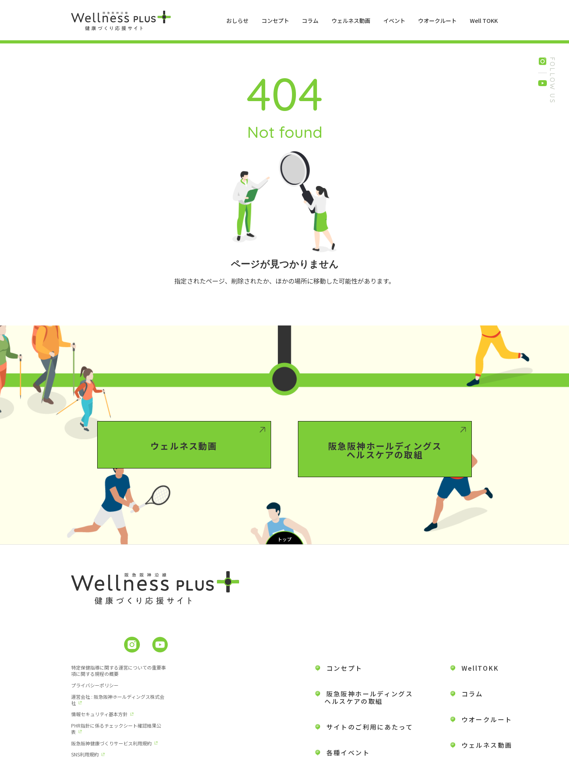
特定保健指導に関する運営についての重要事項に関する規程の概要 (116, 670)
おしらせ (237, 20)
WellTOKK (480, 633)
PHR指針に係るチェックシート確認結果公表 (116, 705)
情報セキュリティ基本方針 (198, 684)
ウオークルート (437, 20)
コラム (310, 20)
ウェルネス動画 (351, 20)
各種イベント (348, 717)
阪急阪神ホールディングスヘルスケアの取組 (385, 480)
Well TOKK (484, 20)
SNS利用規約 (85, 719)
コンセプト (275, 20)
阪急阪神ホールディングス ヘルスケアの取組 (364, 662)
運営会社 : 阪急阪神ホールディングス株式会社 (115, 687)
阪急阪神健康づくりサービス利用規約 (210, 702)
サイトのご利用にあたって (369, 691)
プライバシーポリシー (193, 667)
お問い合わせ (483, 735)
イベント (394, 20)
